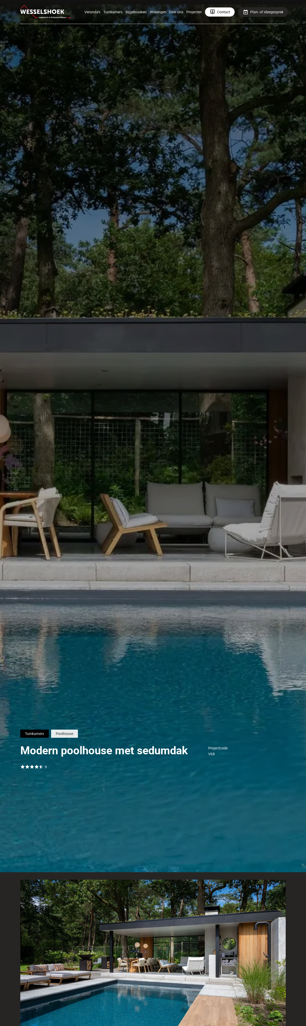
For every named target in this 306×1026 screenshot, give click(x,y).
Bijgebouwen (136, 11)
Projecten (194, 11)
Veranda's (92, 11)
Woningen (158, 11)
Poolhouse (64, 733)
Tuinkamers (112, 11)
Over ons (176, 11)
